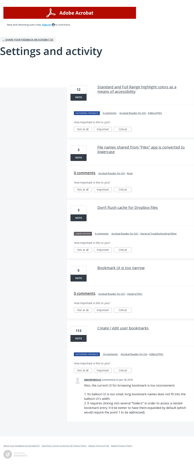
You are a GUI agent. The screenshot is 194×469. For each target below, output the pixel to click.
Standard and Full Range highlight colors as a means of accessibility (136, 89)
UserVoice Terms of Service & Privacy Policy (64, 445)
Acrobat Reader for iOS (132, 113)
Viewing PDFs (134, 294)
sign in (46, 24)
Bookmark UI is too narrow (121, 267)
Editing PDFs (155, 113)
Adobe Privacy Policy (121, 445)
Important (104, 129)
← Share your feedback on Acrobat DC (27, 39)
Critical (125, 129)
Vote (78, 97)
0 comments (110, 113)
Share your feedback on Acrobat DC (21, 445)
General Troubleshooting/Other (158, 233)
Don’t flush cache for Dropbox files (127, 207)
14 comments (110, 354)
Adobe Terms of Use (98, 445)
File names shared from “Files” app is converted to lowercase (141, 149)
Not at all (84, 129)
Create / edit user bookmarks (123, 328)
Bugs (130, 173)
